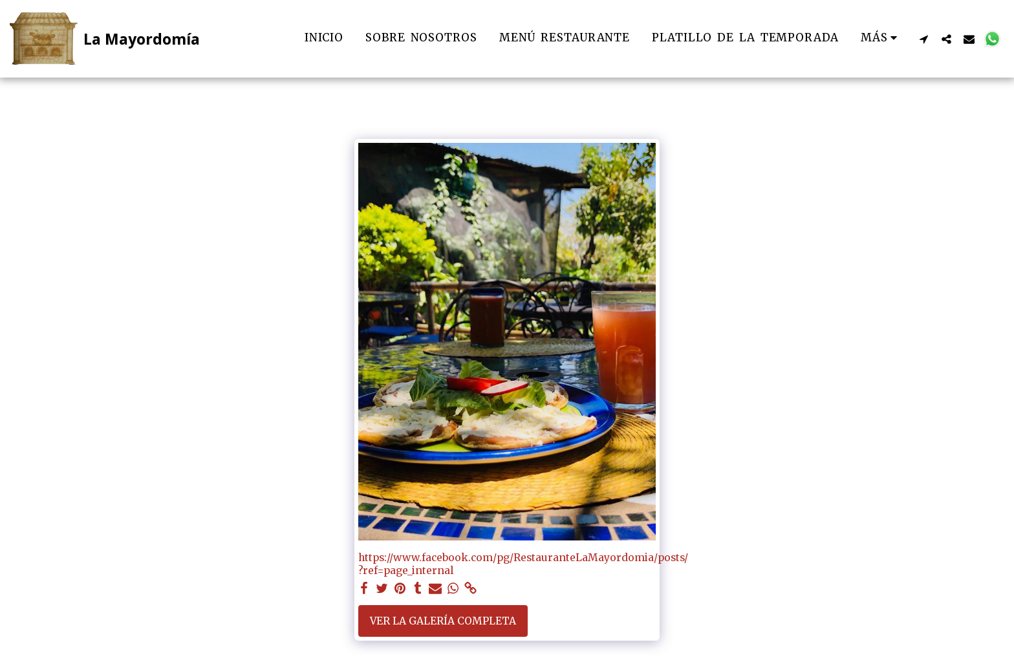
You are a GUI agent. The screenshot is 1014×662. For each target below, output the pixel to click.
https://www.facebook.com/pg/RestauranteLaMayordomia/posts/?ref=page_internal (523, 564)
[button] (923, 39)
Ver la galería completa (443, 621)
